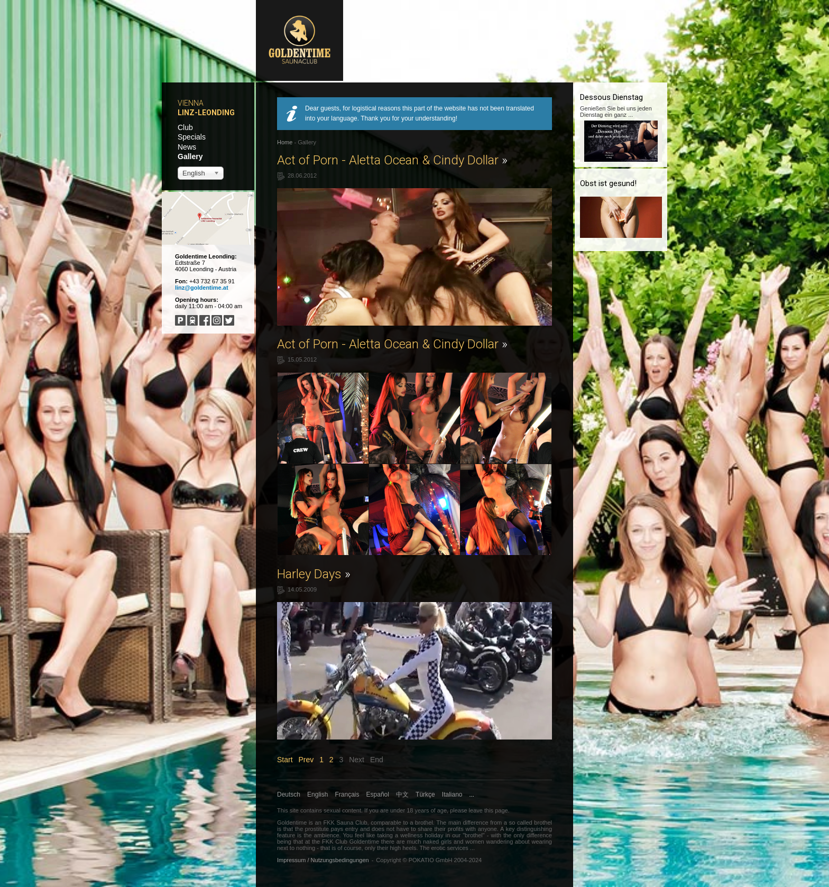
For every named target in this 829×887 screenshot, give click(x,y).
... (471, 794)
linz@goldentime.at (201, 287)
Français (347, 794)
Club (185, 127)
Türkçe (425, 794)
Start (285, 759)
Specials (192, 137)
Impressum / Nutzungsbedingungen (323, 860)
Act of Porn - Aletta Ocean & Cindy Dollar (392, 160)
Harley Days (314, 574)
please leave (466, 810)
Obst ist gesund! (608, 183)
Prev (306, 759)
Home (284, 142)
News (187, 147)
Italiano (452, 794)
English (317, 794)
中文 (402, 794)
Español (377, 794)
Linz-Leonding (206, 112)
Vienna (191, 103)
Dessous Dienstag (611, 97)
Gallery (190, 156)
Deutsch (288, 794)
